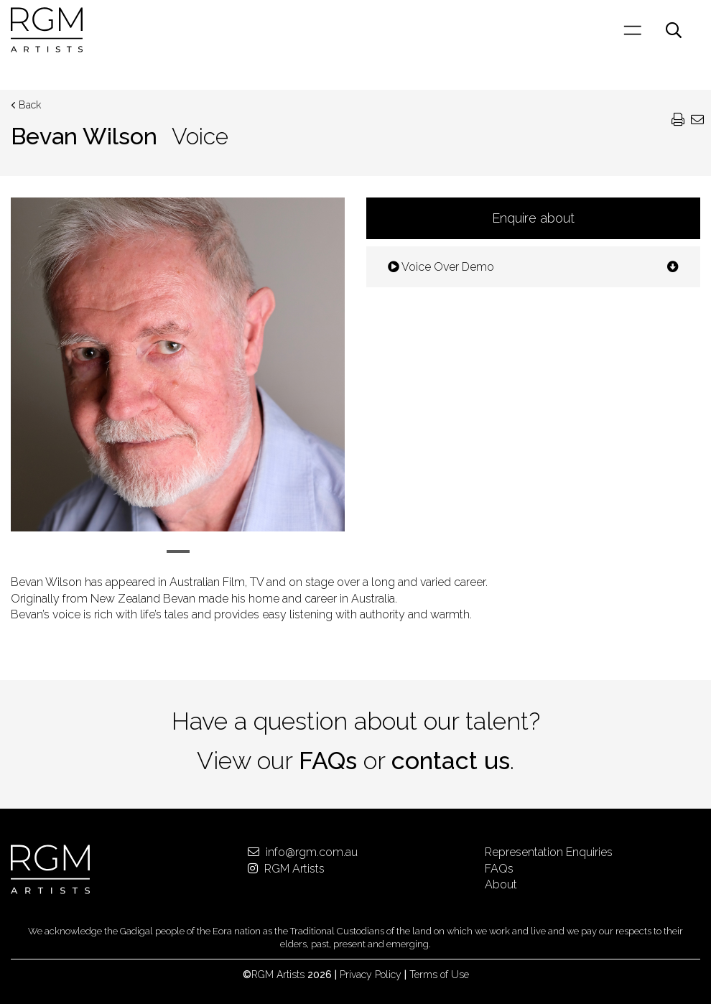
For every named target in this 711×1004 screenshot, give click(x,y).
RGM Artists (286, 868)
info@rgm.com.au (303, 852)
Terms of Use (439, 974)
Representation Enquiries (549, 852)
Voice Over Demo (533, 267)
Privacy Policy (370, 974)
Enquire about (533, 218)
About (501, 884)
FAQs (328, 760)
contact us (450, 760)
